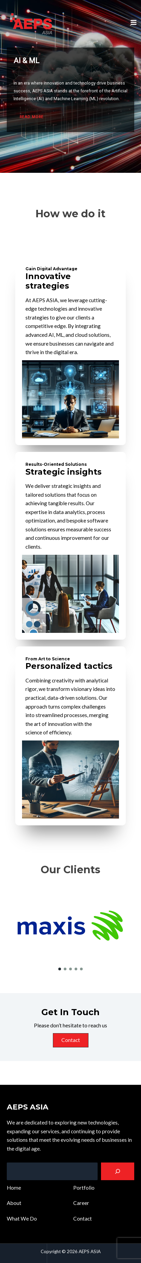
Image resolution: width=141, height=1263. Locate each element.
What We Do (22, 1218)
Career (81, 1203)
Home (14, 1188)
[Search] (117, 1171)
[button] (59, 969)
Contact (70, 1040)
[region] (70, 86)
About (14, 1203)
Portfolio (84, 1188)
